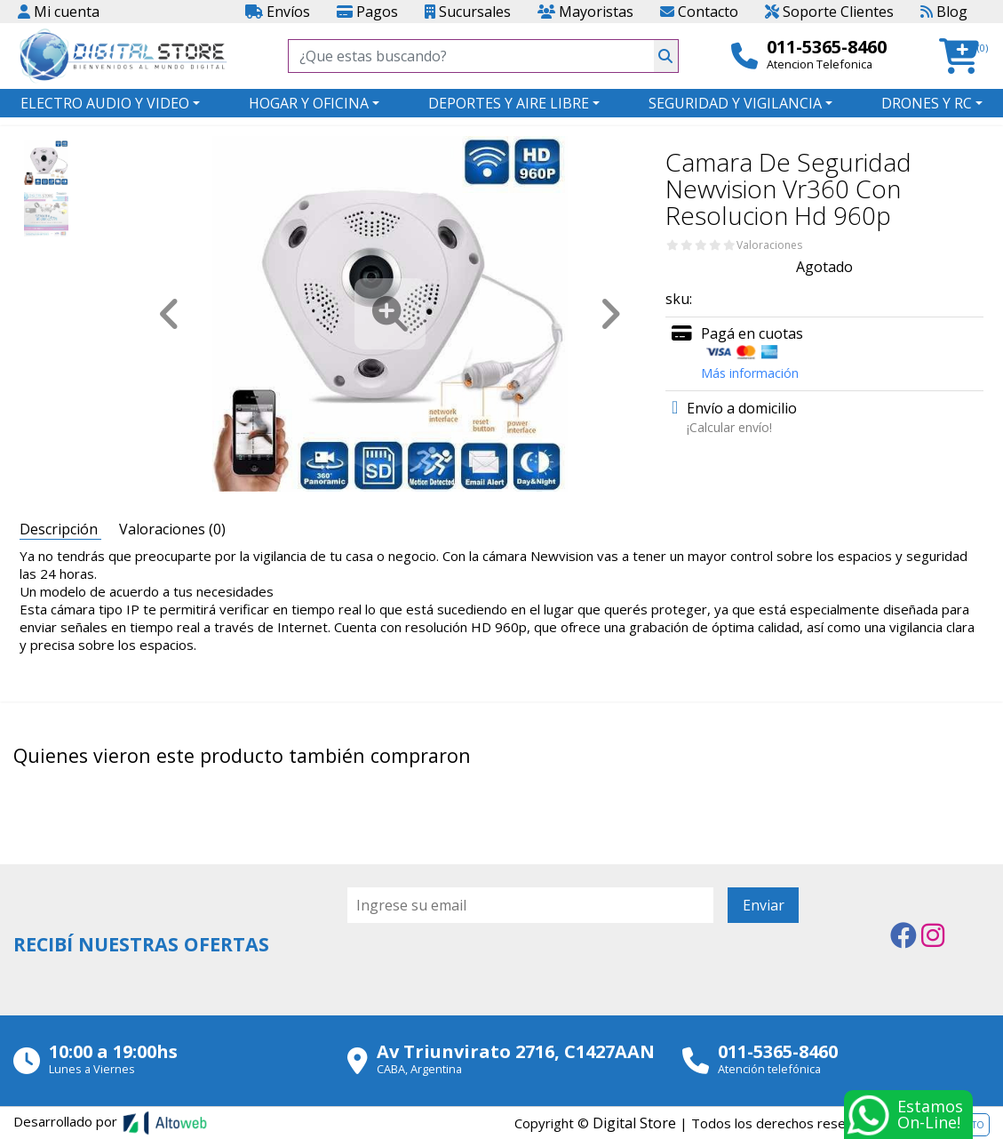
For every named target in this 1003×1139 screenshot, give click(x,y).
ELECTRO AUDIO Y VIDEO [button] (104, 103)
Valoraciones (769, 245)
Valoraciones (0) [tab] (172, 529)
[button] (964, 56)
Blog (943, 11)
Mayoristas (585, 11)
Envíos (277, 11)
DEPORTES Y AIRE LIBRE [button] (508, 103)
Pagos (367, 11)
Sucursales (468, 11)
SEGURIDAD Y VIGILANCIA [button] (735, 103)
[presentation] (482, 972)
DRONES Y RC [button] (926, 103)
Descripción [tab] (60, 529)
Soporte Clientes (829, 11)
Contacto (699, 11)
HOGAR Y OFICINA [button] (309, 103)
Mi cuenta (59, 11)
